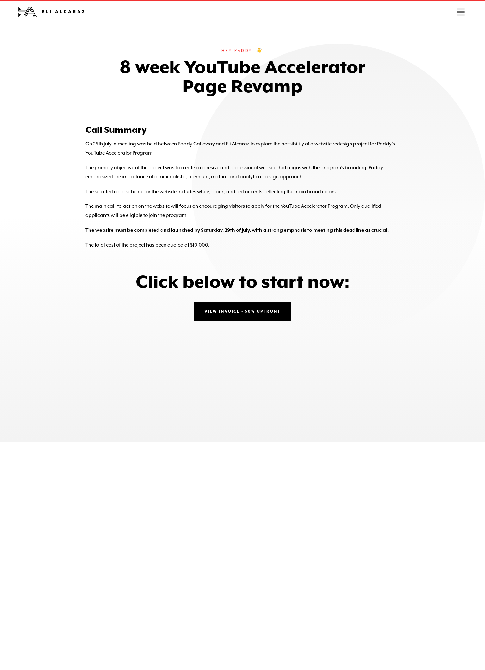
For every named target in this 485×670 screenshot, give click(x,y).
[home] (51, 12)
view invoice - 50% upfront (242, 311)
